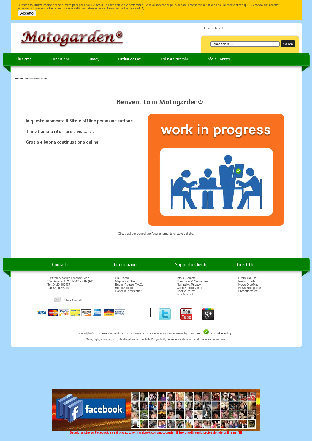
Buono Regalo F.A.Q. (129, 284)
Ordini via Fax (129, 59)
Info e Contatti (218, 59)
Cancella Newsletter (128, 291)
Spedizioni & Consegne (192, 281)
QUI (145, 8)
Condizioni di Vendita (190, 288)
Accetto (27, 13)
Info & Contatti (186, 278)
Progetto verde (248, 291)
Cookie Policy (186, 291)
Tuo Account (185, 294)
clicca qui (242, 5)
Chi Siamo (122, 278)
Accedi (218, 28)
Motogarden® (110, 333)
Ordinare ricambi (173, 59)
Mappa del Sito (125, 281)
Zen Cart (194, 333)
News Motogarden (250, 288)
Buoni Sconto (124, 288)
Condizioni (59, 59)
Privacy (93, 59)
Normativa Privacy (189, 284)
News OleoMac (248, 284)
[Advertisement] (156, 370)
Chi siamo (23, 59)
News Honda (246, 281)
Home (207, 28)
